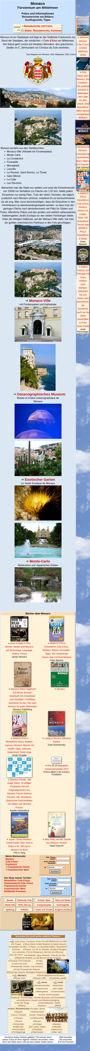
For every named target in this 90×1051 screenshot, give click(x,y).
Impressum (56, 1029)
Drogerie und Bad (63, 910)
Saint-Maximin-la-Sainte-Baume (51, 944)
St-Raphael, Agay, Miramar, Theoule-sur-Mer (45, 955)
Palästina (41, 1015)
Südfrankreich (37, 1018)
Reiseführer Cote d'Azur (17, 880)
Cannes (16, 949)
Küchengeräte (63, 905)
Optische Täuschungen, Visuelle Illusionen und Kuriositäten (38, 997)
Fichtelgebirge (18, 1032)
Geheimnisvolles (42, 985)
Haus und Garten (62, 900)
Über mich (57, 1032)
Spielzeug (10, 910)
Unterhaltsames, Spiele (49, 1003)
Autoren (42, 1005)
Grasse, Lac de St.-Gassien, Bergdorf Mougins (45, 949)
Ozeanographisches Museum (50, 975)
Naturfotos (58, 985)
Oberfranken (37, 1032)
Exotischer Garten (58, 978)
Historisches (42, 988)
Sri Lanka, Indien (37, 1027)
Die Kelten (58, 988)
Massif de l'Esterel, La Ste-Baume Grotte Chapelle (38, 958)
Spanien (57, 1024)
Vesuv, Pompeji (18, 1015)
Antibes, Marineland (57, 947)
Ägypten (18, 1012)
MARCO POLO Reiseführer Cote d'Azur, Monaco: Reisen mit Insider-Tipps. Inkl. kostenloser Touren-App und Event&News (56, 650)
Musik (58, 1005)
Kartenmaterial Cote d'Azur (18, 883)
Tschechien (18, 1024)
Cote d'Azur (11, 861)
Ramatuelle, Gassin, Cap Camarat (27, 966)
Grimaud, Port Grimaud (19, 961)
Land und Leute (19, 963)
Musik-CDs (10, 905)
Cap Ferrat (41, 941)
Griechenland (37, 1012)
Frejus (39, 961)
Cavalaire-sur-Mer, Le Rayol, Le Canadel (28, 947)
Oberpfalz (37, 1029)
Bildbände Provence (15, 891)
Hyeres (39, 963)
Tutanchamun (58, 991)
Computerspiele (44, 905)
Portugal (37, 1024)
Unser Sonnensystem (49, 994)
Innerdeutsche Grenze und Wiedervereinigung (38, 1000)
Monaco (59, 689)
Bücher (10, 900)
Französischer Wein (17, 870)
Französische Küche (17, 867)
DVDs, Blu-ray (24, 905)
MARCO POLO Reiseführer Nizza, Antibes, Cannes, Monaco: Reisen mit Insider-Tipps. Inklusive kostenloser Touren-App (19, 745)
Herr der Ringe (22, 1003)
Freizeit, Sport (44, 900)
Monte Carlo (19, 978)
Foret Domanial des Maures (27, 969)
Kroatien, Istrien (37, 1008)
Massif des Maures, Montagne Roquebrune (27, 972)
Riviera (18, 1021)
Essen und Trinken (44, 910)
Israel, (32, 1015)
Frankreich (11, 864)
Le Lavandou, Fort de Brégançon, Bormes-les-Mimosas (38, 952)
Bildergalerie (42, 991)
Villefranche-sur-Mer (57, 941)
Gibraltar (56, 1027)
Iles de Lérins (16, 955)
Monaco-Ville (39, 978)
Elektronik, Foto (24, 900)
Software (24, 910)
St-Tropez (16, 944)
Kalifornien (18, 1027)
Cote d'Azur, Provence (22, 941)
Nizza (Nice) (29, 944)
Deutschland (18, 1029)
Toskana (18, 1018)
